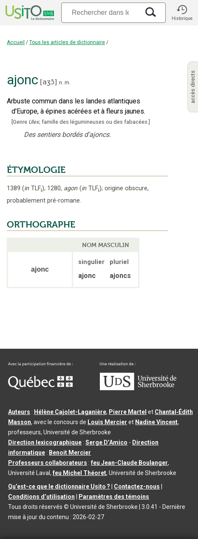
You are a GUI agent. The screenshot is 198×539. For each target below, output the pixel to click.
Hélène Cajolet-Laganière (70, 411)
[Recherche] (100, 12)
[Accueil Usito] (29, 12)
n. (61, 82)
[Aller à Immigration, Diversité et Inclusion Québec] (40, 387)
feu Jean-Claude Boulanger (129, 462)
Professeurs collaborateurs (47, 462)
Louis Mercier (107, 422)
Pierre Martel (128, 411)
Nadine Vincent (156, 422)
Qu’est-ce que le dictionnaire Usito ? (59, 486)
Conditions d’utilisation (41, 496)
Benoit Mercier (70, 452)
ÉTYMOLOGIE (36, 170)
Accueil (16, 42)
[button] (182, 12)
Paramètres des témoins (114, 496)
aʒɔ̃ (48, 82)
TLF (33, 188)
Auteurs (19, 411)
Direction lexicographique (45, 442)
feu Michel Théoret (79, 473)
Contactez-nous (137, 486)
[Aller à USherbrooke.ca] (138, 388)
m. (68, 82)
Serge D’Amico (106, 442)
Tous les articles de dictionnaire (67, 42)
